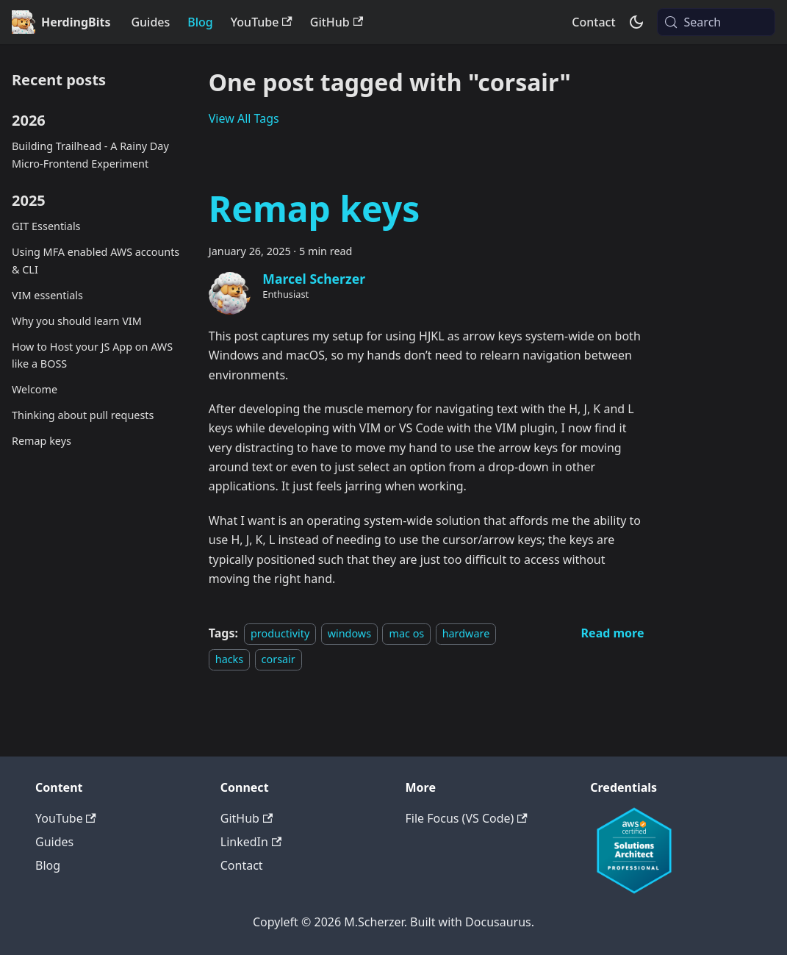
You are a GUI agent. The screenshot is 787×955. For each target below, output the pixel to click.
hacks (229, 659)
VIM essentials (47, 295)
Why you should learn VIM (77, 321)
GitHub (336, 22)
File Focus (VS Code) (467, 818)
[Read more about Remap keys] (612, 633)
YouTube (261, 22)
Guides (150, 22)
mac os (406, 633)
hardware (466, 633)
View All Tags (244, 118)
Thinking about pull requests (83, 415)
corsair (278, 659)
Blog (199, 22)
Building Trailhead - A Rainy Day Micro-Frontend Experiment (90, 155)
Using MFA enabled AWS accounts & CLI (95, 260)
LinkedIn (250, 842)
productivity (280, 633)
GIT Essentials (46, 226)
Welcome (34, 389)
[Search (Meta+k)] (716, 22)
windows (349, 633)
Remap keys (41, 441)
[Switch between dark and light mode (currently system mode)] (636, 22)
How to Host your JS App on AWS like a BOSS (92, 355)
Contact (593, 22)
